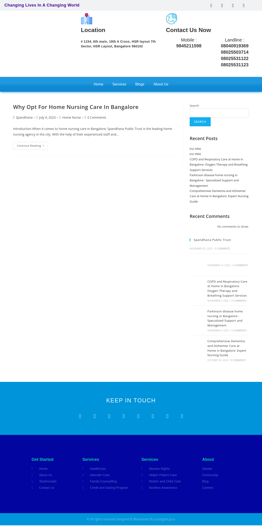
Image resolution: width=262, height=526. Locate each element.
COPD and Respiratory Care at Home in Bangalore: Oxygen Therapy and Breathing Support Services (219, 164)
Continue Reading (32, 144)
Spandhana (24, 117)
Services (119, 84)
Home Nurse (71, 117)
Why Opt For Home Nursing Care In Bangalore (76, 107)
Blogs (139, 84)
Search (194, 106)
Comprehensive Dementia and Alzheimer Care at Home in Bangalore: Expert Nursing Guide (219, 196)
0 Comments (96, 117)
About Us (160, 84)
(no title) (195, 149)
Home (99, 84)
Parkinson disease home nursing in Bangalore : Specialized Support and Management (214, 180)
